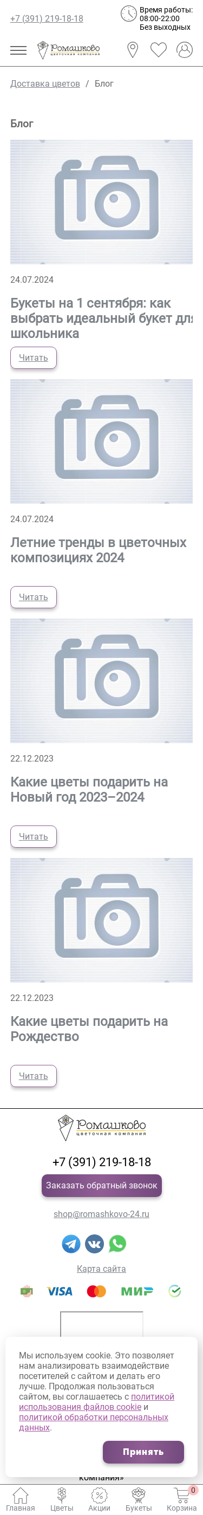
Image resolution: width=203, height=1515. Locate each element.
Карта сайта (101, 1269)
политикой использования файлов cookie (96, 1402)
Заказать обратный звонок (102, 1185)
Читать (33, 358)
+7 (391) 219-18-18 (46, 19)
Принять (143, 1452)
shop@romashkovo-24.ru (101, 1214)
